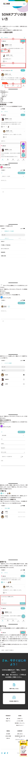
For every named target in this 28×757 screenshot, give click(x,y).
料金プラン (8, 720)
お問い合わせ (20, 733)
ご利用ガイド (20, 718)
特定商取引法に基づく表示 (20, 736)
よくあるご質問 (20, 720)
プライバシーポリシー (19, 739)
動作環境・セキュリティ (20, 723)
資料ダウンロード (19, 725)
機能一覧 (8, 718)
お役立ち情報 (8, 736)
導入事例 (8, 733)
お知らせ (8, 738)
